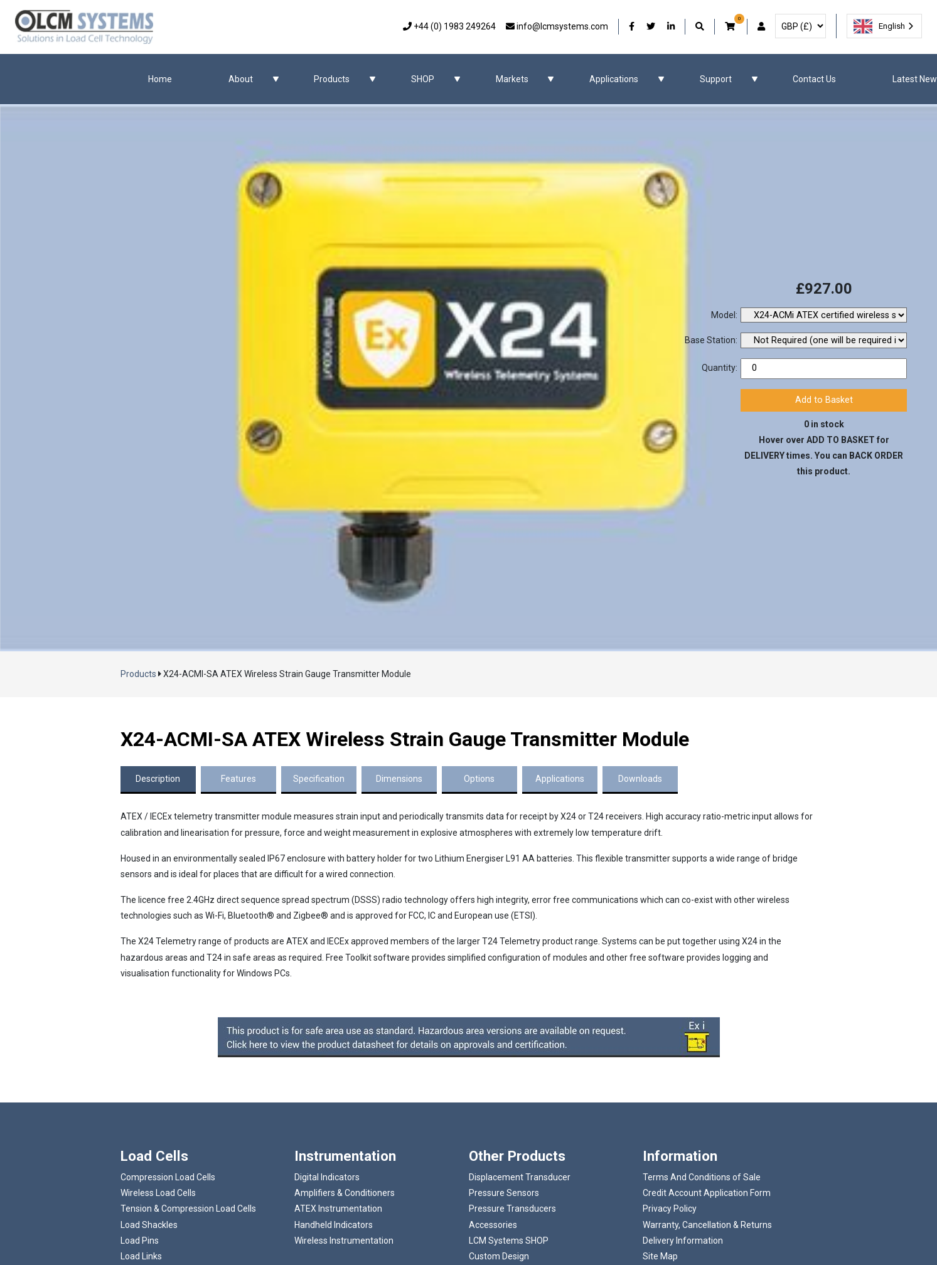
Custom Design (499, 1256)
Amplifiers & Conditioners (344, 1193)
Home (160, 79)
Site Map (660, 1256)
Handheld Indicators (333, 1225)
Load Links (141, 1256)
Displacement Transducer (519, 1177)
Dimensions (399, 779)
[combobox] (884, 26)
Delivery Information (683, 1241)
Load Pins (139, 1241)
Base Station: (711, 340)
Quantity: (719, 368)
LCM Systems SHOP (509, 1241)
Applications (613, 79)
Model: (724, 315)
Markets (512, 79)
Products (332, 79)
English (879, 26)
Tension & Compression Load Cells (188, 1209)
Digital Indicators (327, 1177)
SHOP (422, 79)
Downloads (640, 779)
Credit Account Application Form (707, 1193)
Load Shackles (149, 1225)
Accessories (493, 1225)
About (240, 79)
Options (479, 779)
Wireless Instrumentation (344, 1241)
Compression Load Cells (167, 1177)
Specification (319, 779)
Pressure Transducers (512, 1209)
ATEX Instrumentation (338, 1209)
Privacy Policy (670, 1209)
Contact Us (814, 79)
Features (238, 779)
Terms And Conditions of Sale (702, 1177)
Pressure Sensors (504, 1193)
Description (158, 779)
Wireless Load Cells (158, 1193)
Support (716, 79)
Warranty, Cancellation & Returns (707, 1225)
